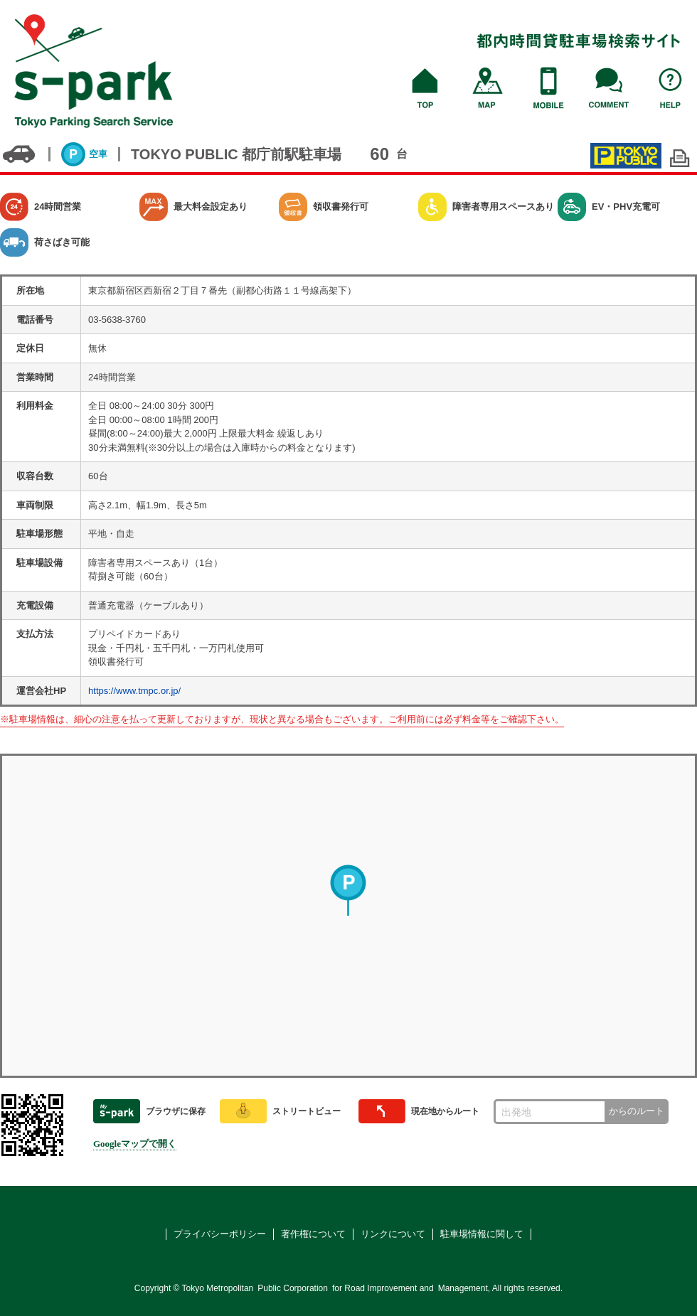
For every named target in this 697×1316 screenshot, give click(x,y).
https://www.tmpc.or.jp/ (134, 690)
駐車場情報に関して (481, 1234)
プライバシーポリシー (220, 1234)
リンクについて (393, 1234)
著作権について (313, 1234)
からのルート (636, 1111)
